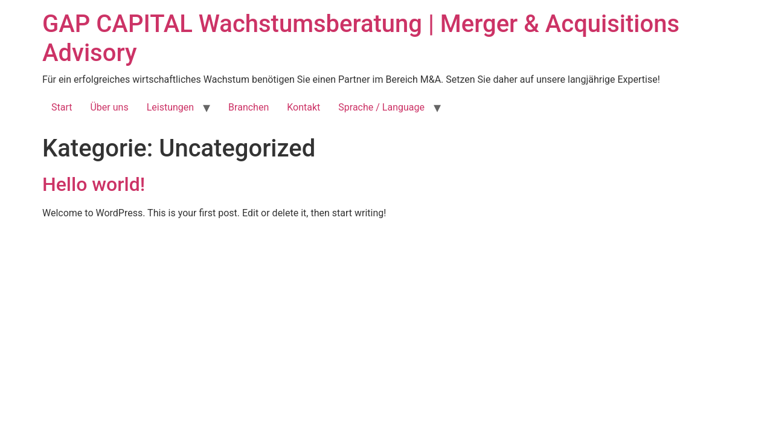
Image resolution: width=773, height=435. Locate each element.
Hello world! (93, 184)
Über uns (109, 107)
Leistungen (170, 107)
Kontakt (303, 107)
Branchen (248, 107)
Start (61, 107)
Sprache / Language (381, 107)
